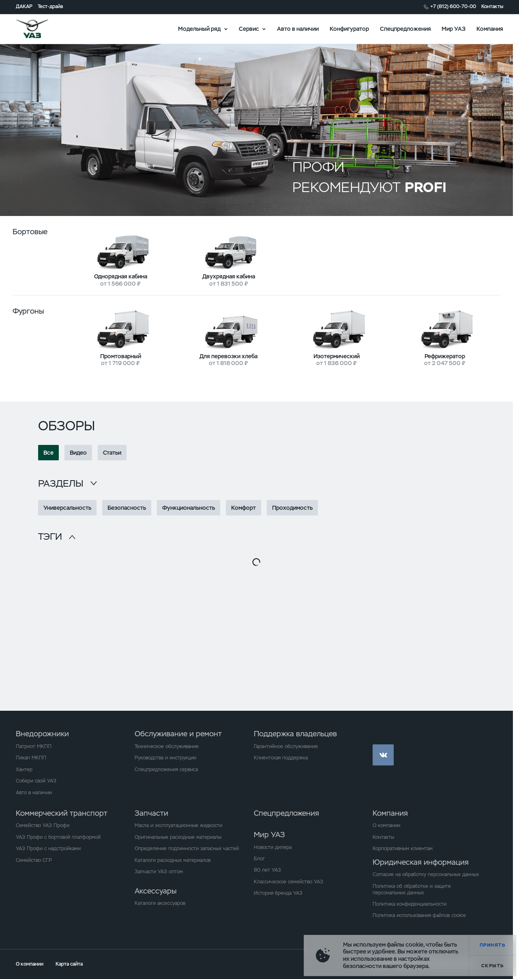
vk (383, 754)
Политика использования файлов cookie (419, 915)
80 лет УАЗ (267, 870)
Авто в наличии (298, 28)
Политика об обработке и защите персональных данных (412, 889)
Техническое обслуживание (167, 746)
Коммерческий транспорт (61, 813)
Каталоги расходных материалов (172, 860)
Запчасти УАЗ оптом (159, 871)
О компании (386, 825)
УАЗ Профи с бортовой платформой (58, 837)
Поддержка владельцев (295, 733)
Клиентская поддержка (281, 758)
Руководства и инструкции (165, 758)
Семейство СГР (34, 860)
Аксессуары (155, 891)
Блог (259, 858)
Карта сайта (69, 964)
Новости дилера (273, 847)
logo (41, 28)
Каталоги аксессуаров (160, 903)
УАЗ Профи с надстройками (48, 848)
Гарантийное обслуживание (286, 746)
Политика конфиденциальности (409, 904)
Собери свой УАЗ (36, 781)
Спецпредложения (405, 28)
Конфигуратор (349, 28)
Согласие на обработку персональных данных (426, 874)
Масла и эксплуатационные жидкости (178, 825)
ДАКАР (24, 7)
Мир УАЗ (453, 28)
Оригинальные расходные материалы (178, 837)
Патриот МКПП (33, 746)
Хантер (24, 769)
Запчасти (151, 813)
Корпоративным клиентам (403, 848)
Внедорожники (42, 733)
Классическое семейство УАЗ (288, 882)
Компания (489, 28)
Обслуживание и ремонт (178, 733)
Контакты (492, 7)
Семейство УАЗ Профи (42, 825)
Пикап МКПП (31, 758)
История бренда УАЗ (278, 893)
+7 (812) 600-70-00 (453, 7)
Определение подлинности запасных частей (187, 848)
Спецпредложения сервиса (166, 769)
